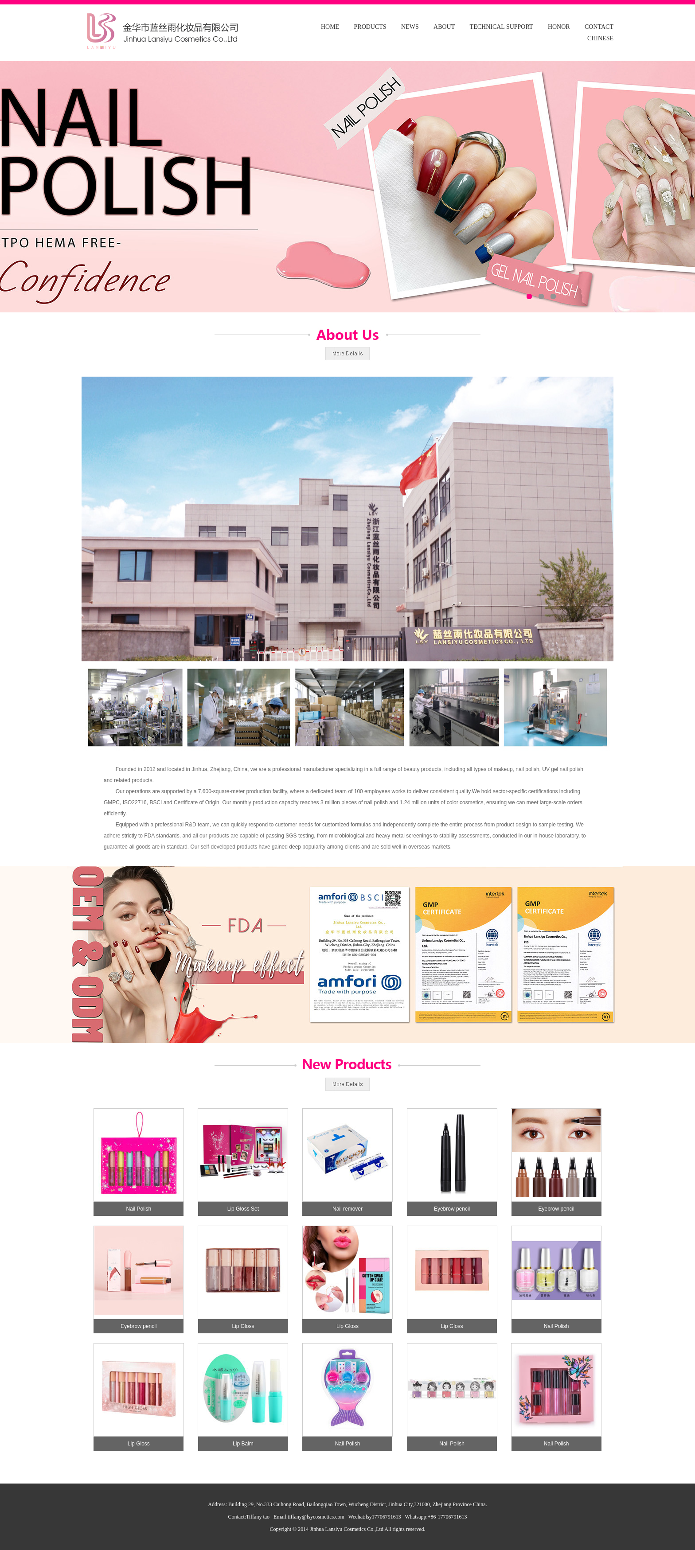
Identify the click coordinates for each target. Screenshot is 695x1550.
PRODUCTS (370, 26)
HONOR (559, 26)
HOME (330, 26)
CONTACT (599, 26)
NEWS (410, 26)
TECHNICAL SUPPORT (501, 26)
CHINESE (600, 38)
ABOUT (444, 26)
